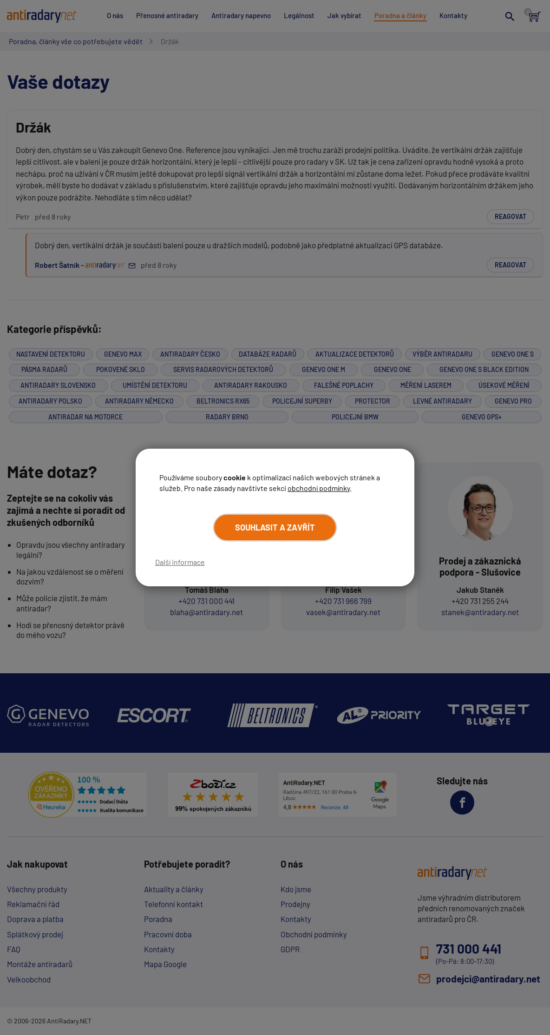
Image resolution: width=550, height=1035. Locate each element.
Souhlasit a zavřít (275, 527)
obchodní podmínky (319, 488)
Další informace (180, 561)
